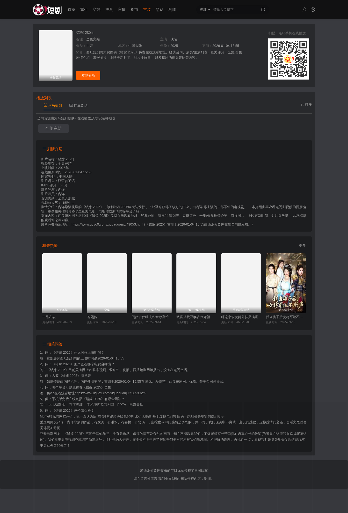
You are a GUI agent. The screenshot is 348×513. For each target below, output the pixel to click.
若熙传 (92, 317)
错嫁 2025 (85, 32)
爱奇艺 (160, 381)
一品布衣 (49, 317)
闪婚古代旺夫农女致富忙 (150, 317)
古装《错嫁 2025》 (66, 376)
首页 (71, 9)
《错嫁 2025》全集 (96, 387)
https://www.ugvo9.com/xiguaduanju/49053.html (110, 393)
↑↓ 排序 (306, 104)
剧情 (172, 9)
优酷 (192, 381)
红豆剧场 (78, 105)
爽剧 (109, 9)
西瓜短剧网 (216, 224)
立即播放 (88, 75)
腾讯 (148, 381)
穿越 (97, 9)
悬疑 (159, 9)
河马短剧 (53, 105)
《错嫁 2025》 (63, 352)
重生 (84, 9)
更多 (302, 245)
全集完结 (53, 128)
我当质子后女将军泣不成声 (286, 317)
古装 (147, 9)
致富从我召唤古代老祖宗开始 (196, 317)
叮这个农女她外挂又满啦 (239, 317)
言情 (122, 9)
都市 (134, 9)
